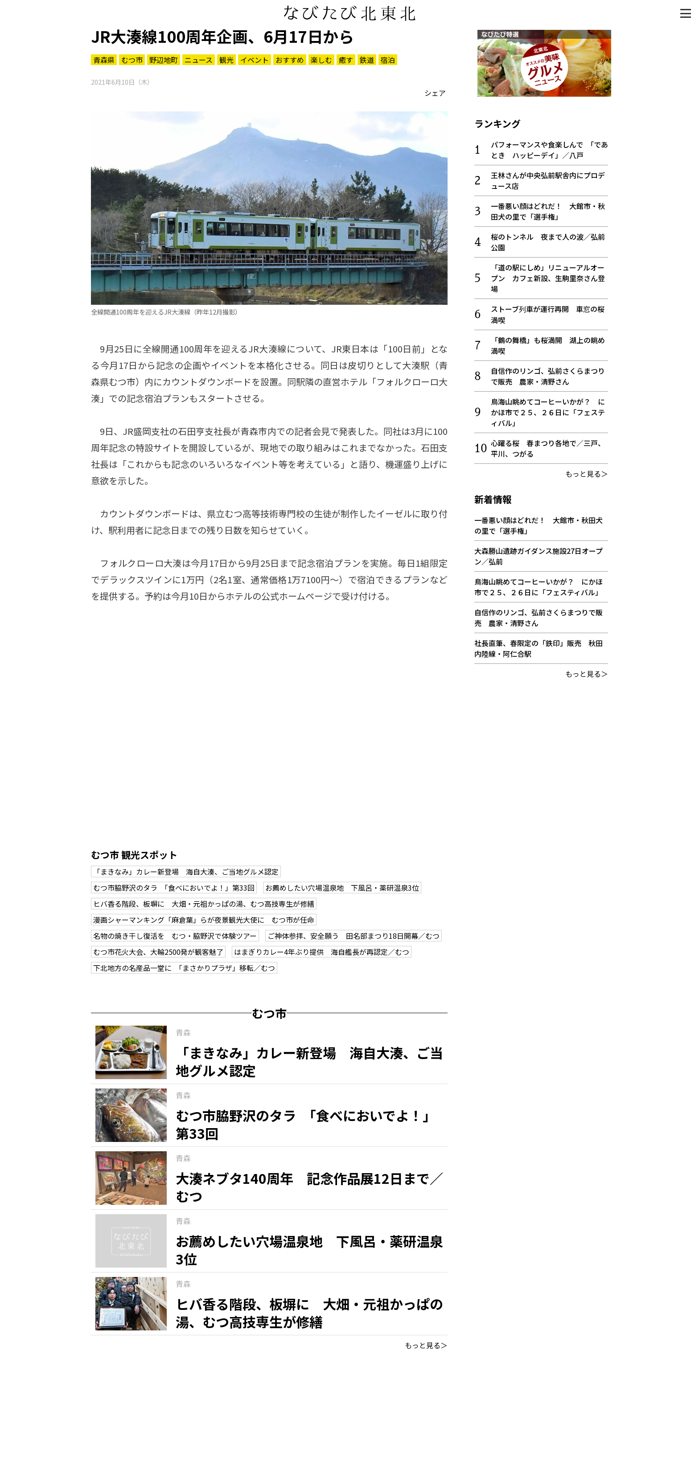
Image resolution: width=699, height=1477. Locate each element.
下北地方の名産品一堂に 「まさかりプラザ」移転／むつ (184, 967)
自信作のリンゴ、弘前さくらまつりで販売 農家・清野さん (548, 373)
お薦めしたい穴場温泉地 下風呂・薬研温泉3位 (342, 887)
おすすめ (289, 59)
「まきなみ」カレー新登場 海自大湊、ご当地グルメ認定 (186, 871)
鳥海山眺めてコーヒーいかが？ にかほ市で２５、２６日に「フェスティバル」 (548, 409)
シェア (435, 92)
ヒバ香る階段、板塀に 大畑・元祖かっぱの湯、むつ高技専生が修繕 (203, 903)
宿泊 (388, 59)
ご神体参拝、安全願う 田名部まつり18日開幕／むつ (353, 935)
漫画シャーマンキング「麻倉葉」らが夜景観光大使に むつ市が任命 (203, 919)
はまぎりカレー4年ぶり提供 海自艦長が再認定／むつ (321, 951)
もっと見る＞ (426, 1345)
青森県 (104, 59)
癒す (346, 59)
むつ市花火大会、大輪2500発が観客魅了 (158, 951)
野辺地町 (163, 59)
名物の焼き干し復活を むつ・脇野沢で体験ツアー (175, 935)
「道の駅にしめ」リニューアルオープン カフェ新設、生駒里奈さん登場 (548, 275)
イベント (254, 59)
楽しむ (321, 59)
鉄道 (367, 59)
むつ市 (132, 59)
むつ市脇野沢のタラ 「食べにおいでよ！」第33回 (174, 887)
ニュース (199, 59)
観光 (226, 59)
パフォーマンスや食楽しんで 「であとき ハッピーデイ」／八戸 (549, 146)
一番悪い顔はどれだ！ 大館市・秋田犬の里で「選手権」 (548, 208)
